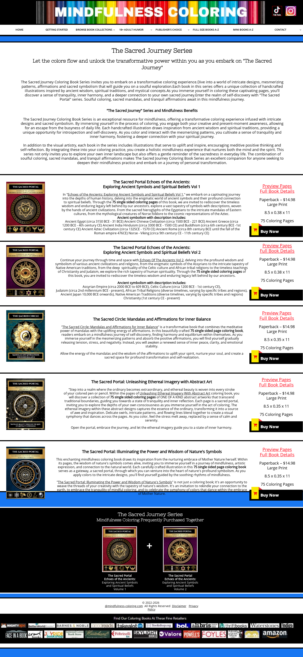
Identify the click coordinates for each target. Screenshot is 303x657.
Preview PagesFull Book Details (277, 248)
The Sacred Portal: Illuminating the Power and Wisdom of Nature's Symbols (115, 482)
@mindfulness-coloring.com (124, 606)
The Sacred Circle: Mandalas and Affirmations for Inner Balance (110, 327)
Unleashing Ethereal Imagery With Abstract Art (175, 393)
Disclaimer (179, 606)
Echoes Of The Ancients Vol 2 (161, 260)
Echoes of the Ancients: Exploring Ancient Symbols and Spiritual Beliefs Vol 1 (125, 194)
